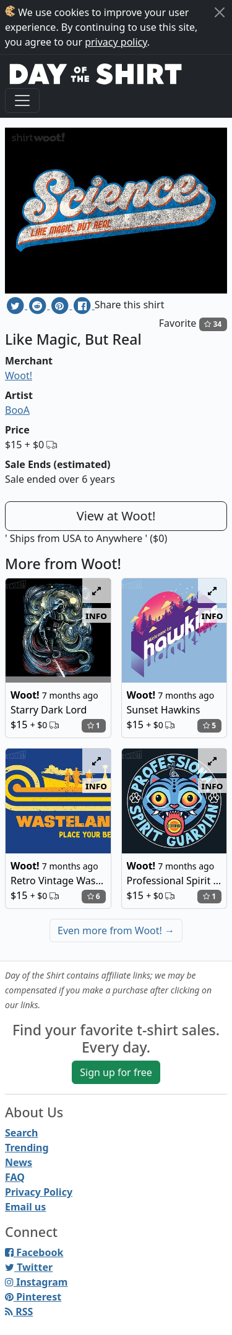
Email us (25, 1207)
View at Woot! (116, 515)
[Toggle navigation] (22, 100)
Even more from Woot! (116, 930)
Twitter (29, 1267)
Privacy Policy (38, 1192)
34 (212, 324)
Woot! (18, 375)
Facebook (34, 1252)
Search (21, 1133)
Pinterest (33, 1297)
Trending (27, 1147)
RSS (19, 1311)
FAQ (15, 1177)
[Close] (219, 12)
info (96, 615)
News (18, 1162)
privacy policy (116, 42)
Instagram (36, 1282)
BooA (17, 410)
